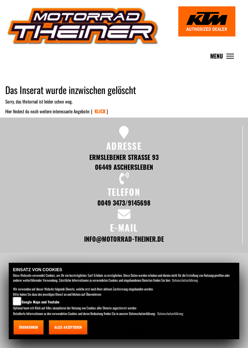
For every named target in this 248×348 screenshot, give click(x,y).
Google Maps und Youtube (41, 301)
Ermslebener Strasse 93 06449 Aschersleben (124, 162)
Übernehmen (28, 327)
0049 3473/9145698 (123, 202)
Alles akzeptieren (68, 327)
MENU (223, 57)
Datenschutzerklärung (185, 280)
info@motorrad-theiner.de (124, 238)
